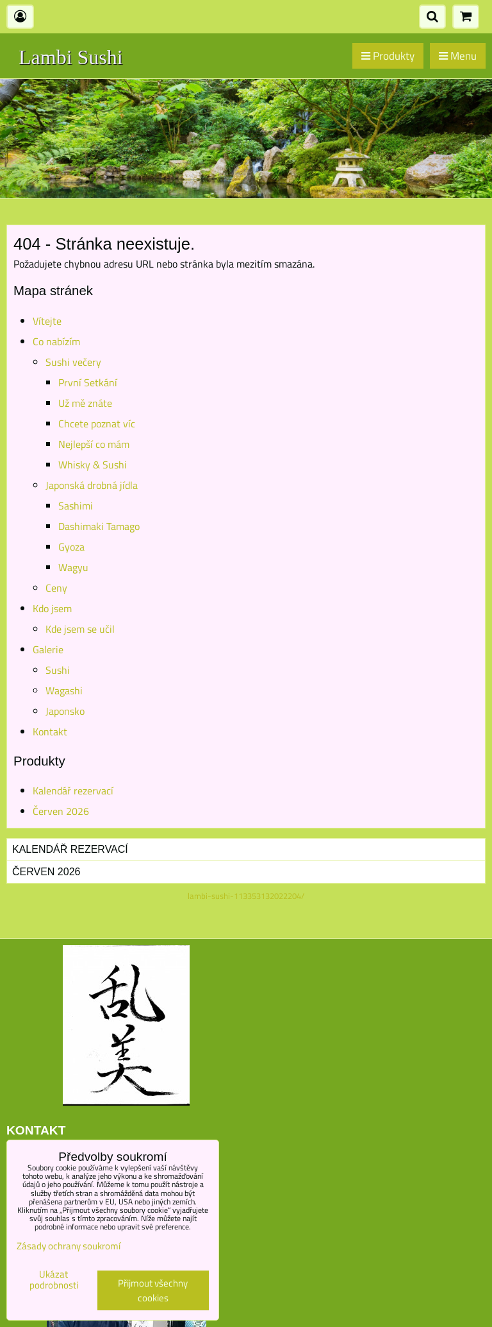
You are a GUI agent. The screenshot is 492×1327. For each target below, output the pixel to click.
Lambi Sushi (71, 57)
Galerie (48, 649)
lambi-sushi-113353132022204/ (246, 895)
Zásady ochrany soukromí (68, 1245)
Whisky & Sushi (92, 464)
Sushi (57, 670)
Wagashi (64, 690)
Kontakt (50, 731)
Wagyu (73, 567)
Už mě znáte (85, 403)
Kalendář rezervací (73, 790)
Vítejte (47, 321)
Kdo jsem (52, 608)
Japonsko (65, 711)
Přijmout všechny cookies (153, 1290)
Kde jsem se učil (80, 629)
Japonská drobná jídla (91, 485)
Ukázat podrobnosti (53, 1279)
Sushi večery (73, 362)
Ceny (56, 587)
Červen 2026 (61, 811)
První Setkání (87, 382)
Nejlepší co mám (93, 444)
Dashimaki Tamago (99, 526)
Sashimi (75, 505)
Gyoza (71, 546)
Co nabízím (56, 341)
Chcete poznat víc (96, 423)
